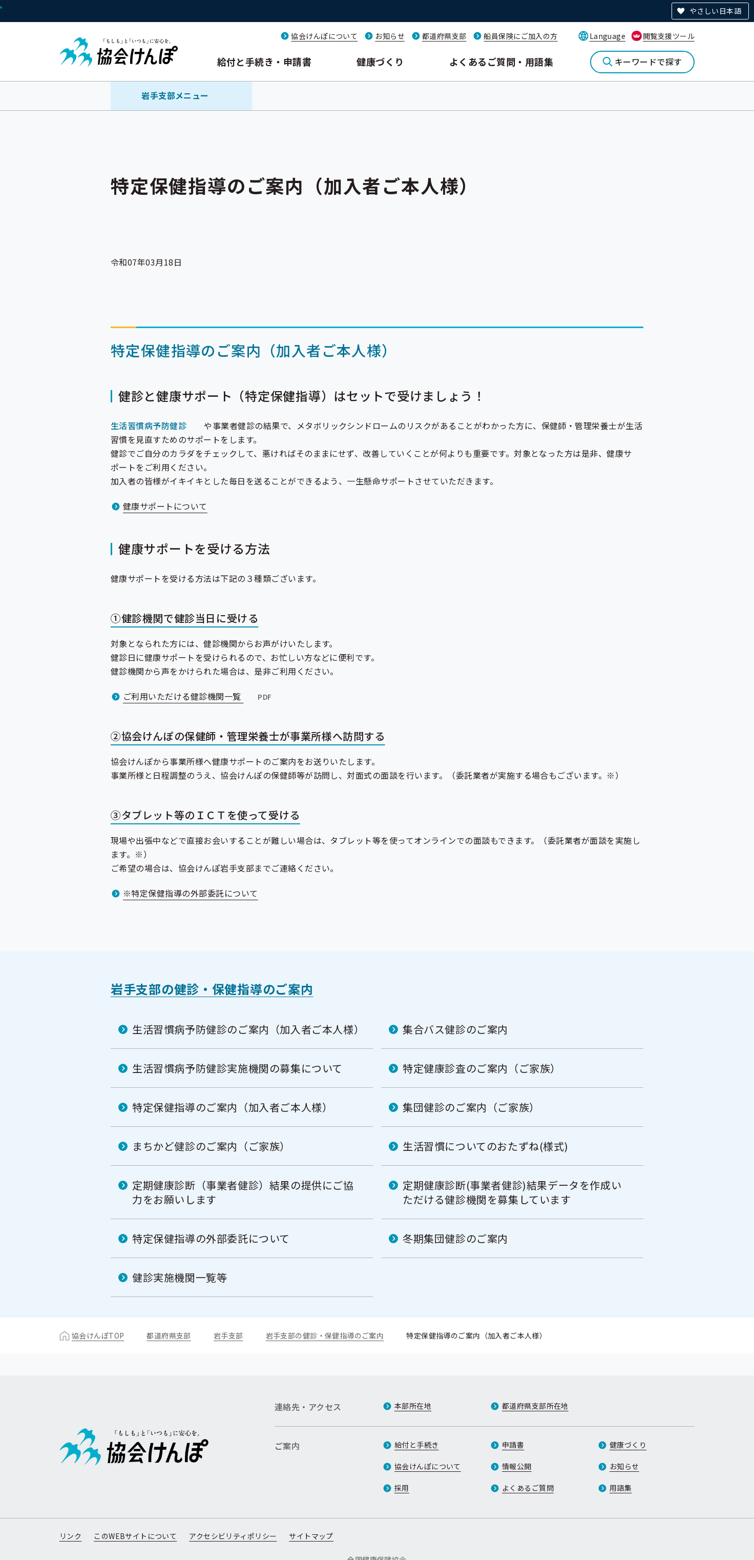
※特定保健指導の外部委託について (190, 893)
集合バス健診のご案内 (455, 1029)
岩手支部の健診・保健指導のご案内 (212, 989)
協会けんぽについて (324, 36)
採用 (401, 1488)
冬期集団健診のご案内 (455, 1238)
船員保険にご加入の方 (520, 36)
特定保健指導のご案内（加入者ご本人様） (232, 1107)
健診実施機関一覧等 (179, 1277)
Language (607, 36)
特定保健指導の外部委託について (211, 1238)
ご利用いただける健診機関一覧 (198, 696)
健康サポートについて (165, 506)
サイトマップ (311, 1536)
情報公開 (517, 1466)
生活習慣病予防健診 (148, 425)
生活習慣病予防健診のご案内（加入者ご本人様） (248, 1029)
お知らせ (390, 36)
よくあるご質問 (528, 1488)
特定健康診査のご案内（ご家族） (482, 1068)
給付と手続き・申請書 (264, 61)
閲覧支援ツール (669, 36)
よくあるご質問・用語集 (501, 61)
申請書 (513, 1445)
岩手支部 (228, 1335)
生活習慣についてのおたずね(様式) (485, 1146)
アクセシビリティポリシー (233, 1536)
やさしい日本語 (715, 11)
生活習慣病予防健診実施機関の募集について (237, 1068)
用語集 (621, 1488)
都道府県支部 (444, 36)
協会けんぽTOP (98, 1335)
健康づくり (380, 61)
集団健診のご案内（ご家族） (471, 1107)
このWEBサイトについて (135, 1536)
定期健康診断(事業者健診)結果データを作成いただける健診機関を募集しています (512, 1192)
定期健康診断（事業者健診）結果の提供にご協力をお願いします (243, 1192)
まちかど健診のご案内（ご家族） (211, 1146)
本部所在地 (412, 1406)
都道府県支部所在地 (535, 1406)
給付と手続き (416, 1445)
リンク (70, 1536)
